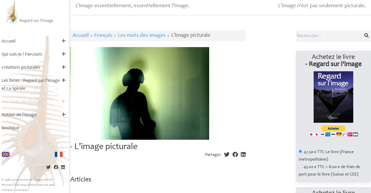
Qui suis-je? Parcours (22, 54)
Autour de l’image (19, 115)
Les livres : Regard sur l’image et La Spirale (31, 84)
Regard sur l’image (29, 12)
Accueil (8, 41)
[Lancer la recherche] (366, 36)
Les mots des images (22, 102)
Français (103, 35)
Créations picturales (21, 67)
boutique (10, 128)
